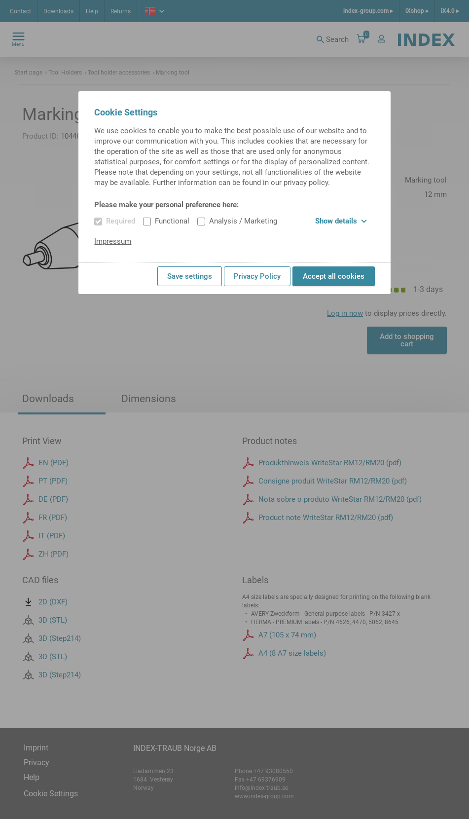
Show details (341, 221)
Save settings (189, 276)
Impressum (112, 241)
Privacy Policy (257, 276)
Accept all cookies (333, 276)
